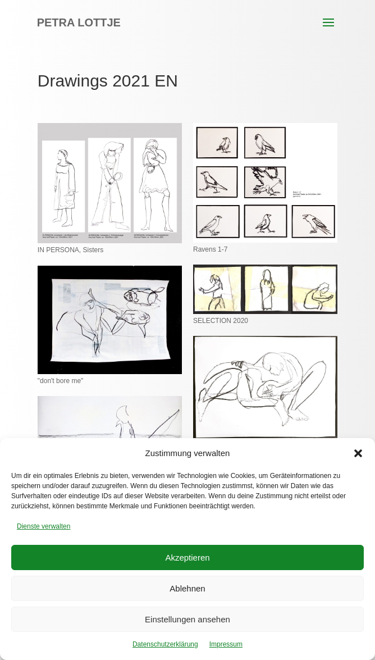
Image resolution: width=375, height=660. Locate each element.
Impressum (226, 644)
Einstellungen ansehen (187, 619)
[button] (358, 453)
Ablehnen (187, 588)
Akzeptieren (187, 557)
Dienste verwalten (43, 526)
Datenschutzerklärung (165, 644)
